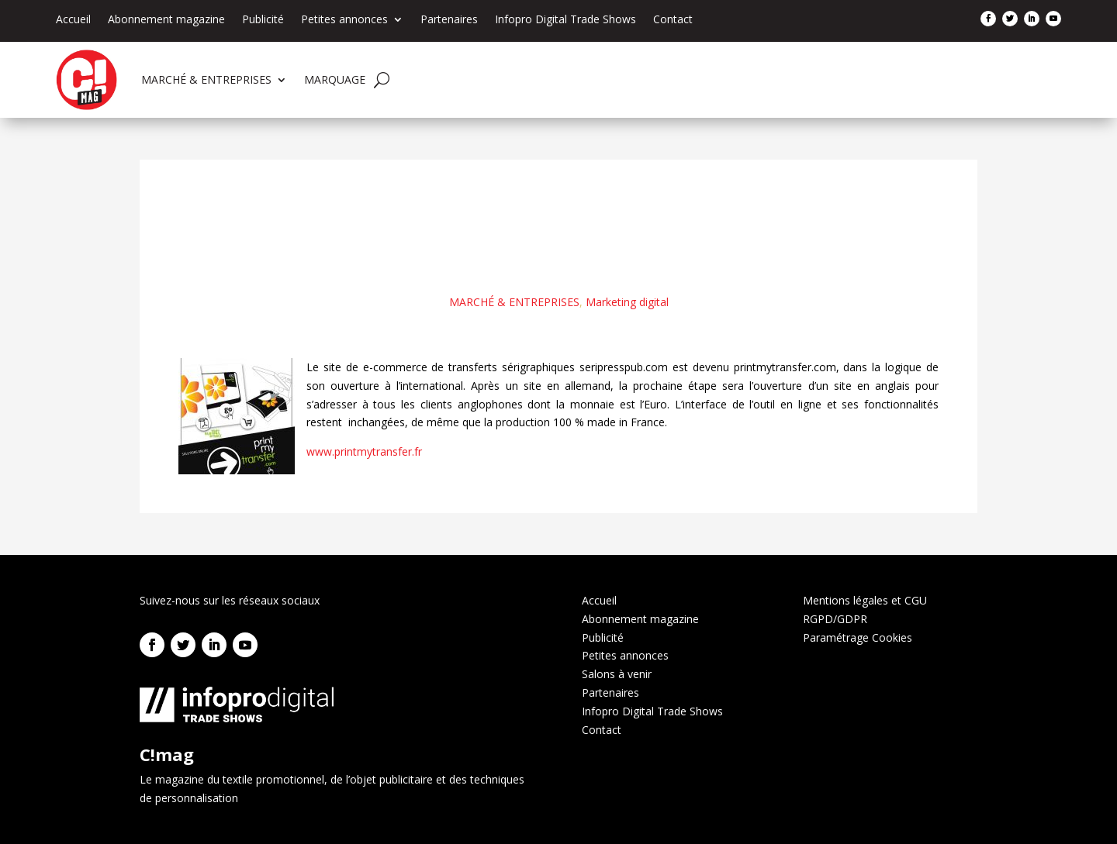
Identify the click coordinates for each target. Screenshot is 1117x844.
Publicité (263, 20)
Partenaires (449, 20)
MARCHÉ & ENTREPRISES (206, 79)
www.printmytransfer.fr (364, 451)
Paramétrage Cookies (857, 637)
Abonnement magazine (166, 20)
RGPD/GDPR (835, 618)
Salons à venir (617, 674)
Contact (673, 20)
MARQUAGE (334, 79)
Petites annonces (344, 20)
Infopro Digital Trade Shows (565, 20)
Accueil (73, 20)
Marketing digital (627, 302)
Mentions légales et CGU (865, 600)
